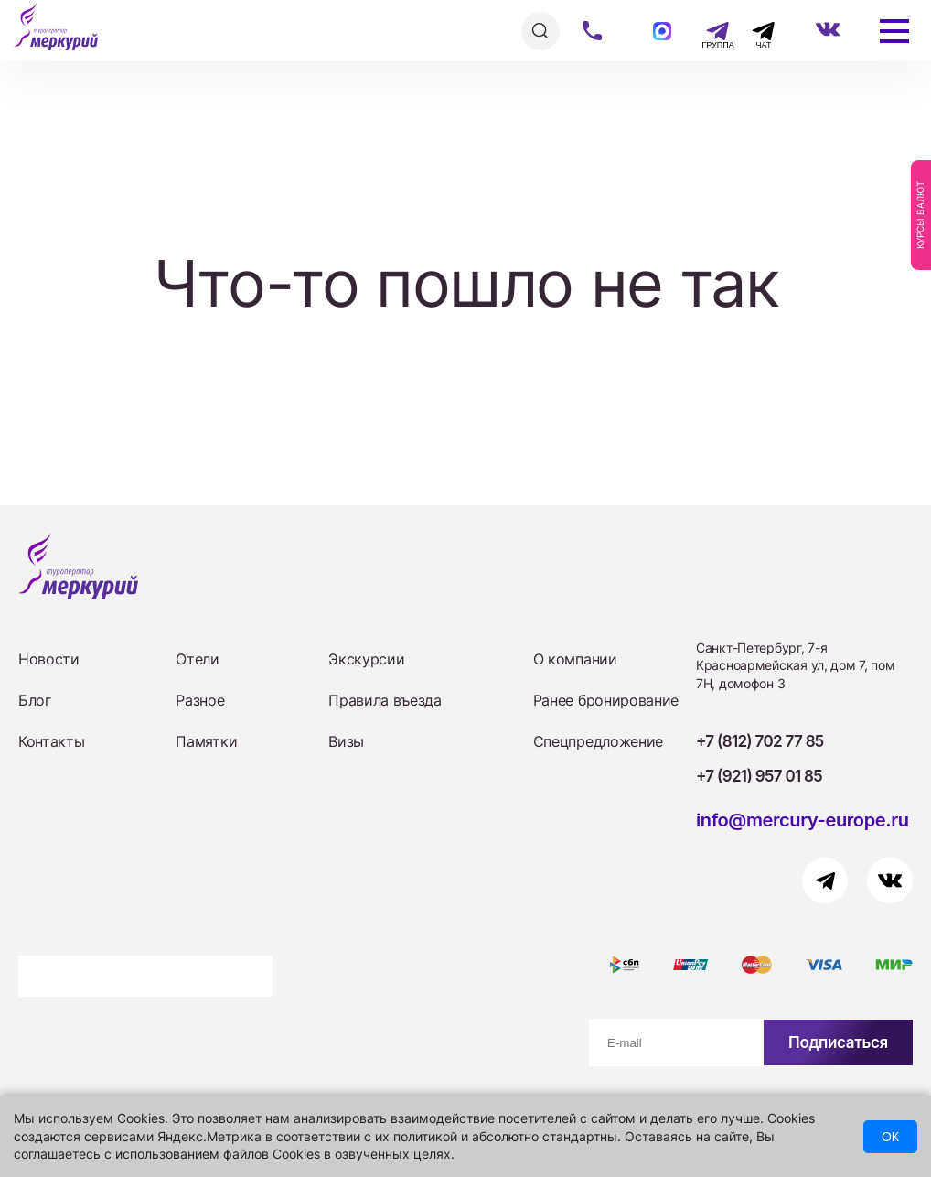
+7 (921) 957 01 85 (759, 776)
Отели (197, 659)
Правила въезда (385, 700)
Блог (34, 700)
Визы (346, 741)
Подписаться (838, 1042)
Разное (200, 700)
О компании (575, 659)
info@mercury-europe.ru (802, 820)
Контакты (51, 741)
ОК (890, 1136)
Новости (49, 659)
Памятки (206, 741)
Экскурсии (366, 659)
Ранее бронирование (606, 700)
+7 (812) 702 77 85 (760, 741)
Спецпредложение (598, 741)
